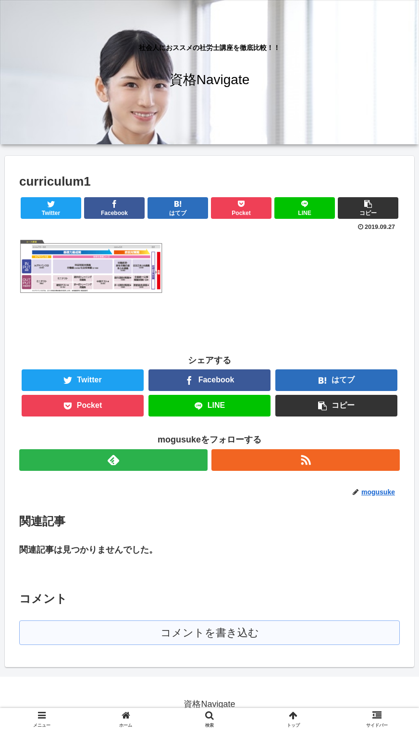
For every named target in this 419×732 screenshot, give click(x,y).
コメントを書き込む (209, 633)
